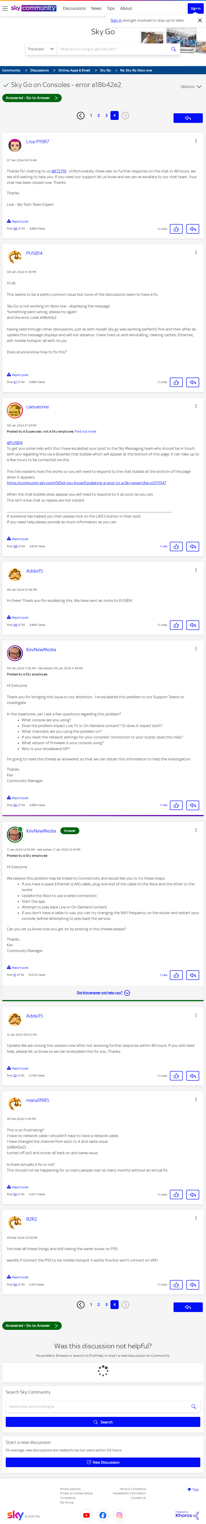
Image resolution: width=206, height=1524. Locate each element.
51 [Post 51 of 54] (14, 974)
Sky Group (67, 1502)
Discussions (74, 8)
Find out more (85, 431)
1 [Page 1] (91, 115)
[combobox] (112, 49)
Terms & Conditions (133, 1489)
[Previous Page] (80, 115)
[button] (196, 141)
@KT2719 (58, 171)
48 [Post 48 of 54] (15, 546)
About (126, 8)
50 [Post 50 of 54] (15, 805)
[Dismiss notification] (200, 20)
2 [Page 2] (99, 115)
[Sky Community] (33, 8)
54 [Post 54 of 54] (15, 1284)
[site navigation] (5, 8)
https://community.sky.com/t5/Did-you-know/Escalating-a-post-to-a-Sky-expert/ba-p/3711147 (86, 483)
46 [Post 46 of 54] (15, 228)
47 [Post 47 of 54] (15, 382)
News (96, 8)
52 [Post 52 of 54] (15, 1075)
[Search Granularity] (41, 49)
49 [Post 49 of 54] (15, 625)
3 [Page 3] (106, 115)
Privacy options (70, 1489)
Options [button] (188, 86)
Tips (111, 8)
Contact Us (138, 1498)
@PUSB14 (15, 442)
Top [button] (195, 1489)
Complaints (67, 1498)
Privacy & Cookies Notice (76, 1493)
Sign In (196, 8)
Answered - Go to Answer (32, 97)
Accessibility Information (129, 1493)
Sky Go (103, 31)
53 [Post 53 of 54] (15, 1194)
